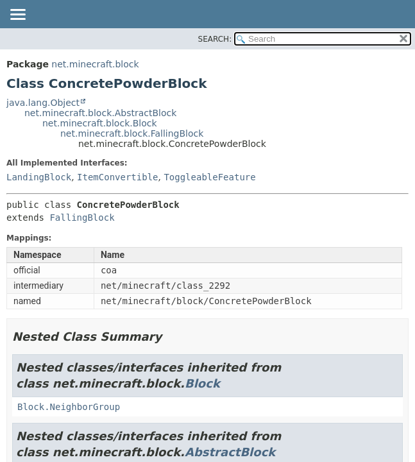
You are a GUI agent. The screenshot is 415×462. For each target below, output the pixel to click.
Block (202, 383)
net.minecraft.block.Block (99, 123)
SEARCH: (215, 39)
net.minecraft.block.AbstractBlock (100, 113)
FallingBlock (81, 217)
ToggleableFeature (209, 177)
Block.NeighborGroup (68, 407)
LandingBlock (38, 177)
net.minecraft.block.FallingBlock (131, 133)
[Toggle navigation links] (17, 15)
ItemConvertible (117, 177)
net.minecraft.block (95, 64)
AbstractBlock (230, 452)
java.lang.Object (43, 103)
